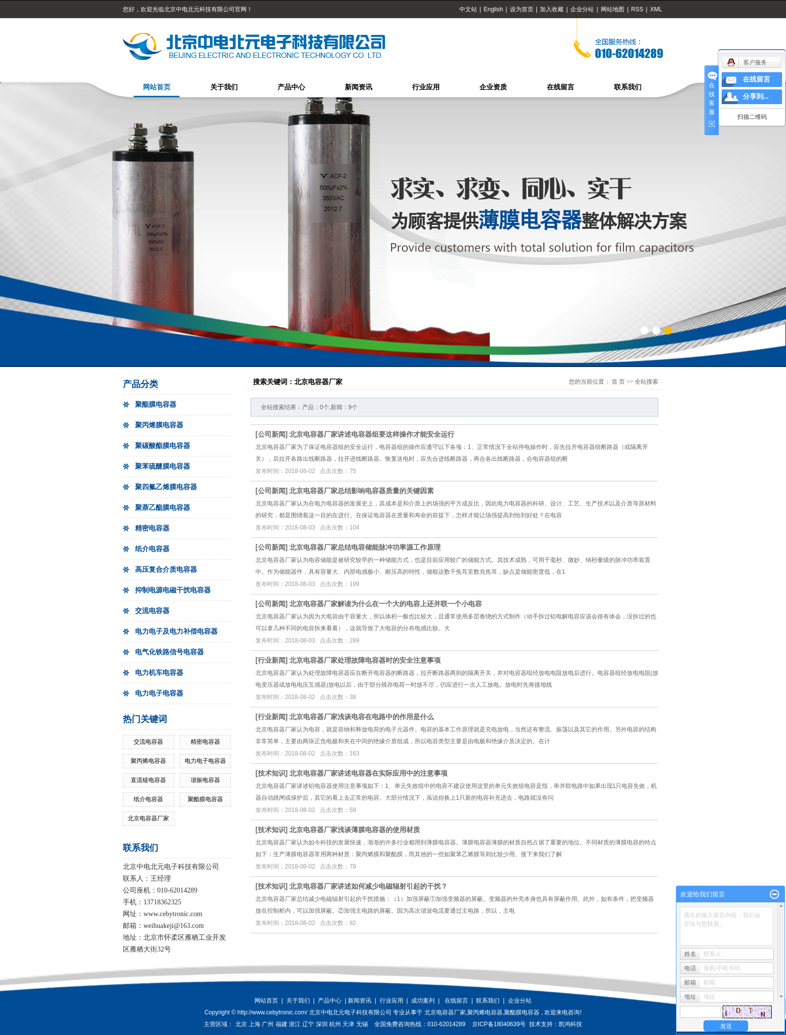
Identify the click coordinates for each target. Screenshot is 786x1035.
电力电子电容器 (159, 693)
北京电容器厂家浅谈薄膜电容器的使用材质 (354, 830)
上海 (254, 1024)
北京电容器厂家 (148, 818)
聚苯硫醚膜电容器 (162, 466)
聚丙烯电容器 (148, 760)
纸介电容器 (152, 549)
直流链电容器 (148, 780)
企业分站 (582, 9)
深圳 (322, 1024)
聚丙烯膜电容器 (159, 425)
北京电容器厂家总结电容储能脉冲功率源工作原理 (365, 547)
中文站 (468, 9)
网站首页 (156, 87)
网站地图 (613, 9)
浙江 (295, 1024)
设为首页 (521, 9)
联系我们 (628, 87)
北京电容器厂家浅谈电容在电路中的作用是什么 (361, 717)
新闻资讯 (358, 87)
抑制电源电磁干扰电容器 (173, 590)
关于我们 (224, 87)
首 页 (618, 381)
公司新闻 (271, 434)
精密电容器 (152, 528)
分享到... (756, 96)
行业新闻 (271, 660)
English (493, 9)
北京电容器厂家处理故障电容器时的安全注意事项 (365, 660)
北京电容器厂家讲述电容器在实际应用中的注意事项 (368, 773)
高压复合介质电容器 (166, 569)
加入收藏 (551, 9)
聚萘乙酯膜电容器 (162, 507)
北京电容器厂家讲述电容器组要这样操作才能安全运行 (371, 434)
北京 (241, 1024)
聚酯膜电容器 (155, 404)
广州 (268, 1024)
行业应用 (426, 87)
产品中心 (291, 87)
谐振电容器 (205, 780)
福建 (281, 1024)
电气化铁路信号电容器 (169, 652)
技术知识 (271, 773)
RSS (637, 9)
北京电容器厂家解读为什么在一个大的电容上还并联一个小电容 (385, 604)
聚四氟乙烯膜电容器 (166, 487)
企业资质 (493, 87)
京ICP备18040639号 (499, 1024)
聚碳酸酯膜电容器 (162, 445)
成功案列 (423, 1000)
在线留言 (560, 87)
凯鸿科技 (570, 1024)
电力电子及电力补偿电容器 (176, 631)
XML (656, 9)
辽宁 (308, 1024)
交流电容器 (152, 611)
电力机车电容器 (159, 672)
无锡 (362, 1024)
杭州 (335, 1024)
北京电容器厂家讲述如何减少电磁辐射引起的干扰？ (368, 886)
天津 (348, 1024)
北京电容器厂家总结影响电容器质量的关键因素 (361, 491)
